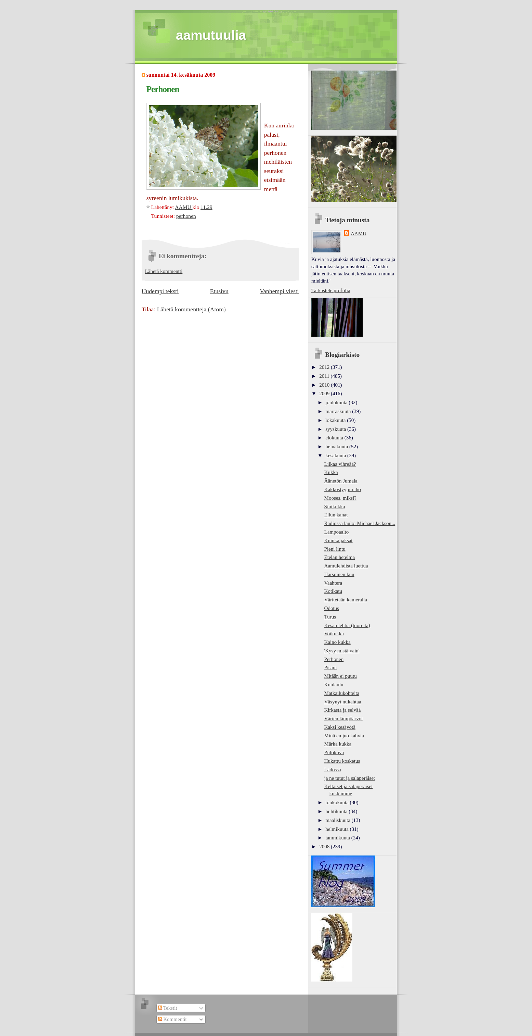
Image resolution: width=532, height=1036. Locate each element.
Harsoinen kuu (339, 574)
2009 (325, 393)
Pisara (330, 667)
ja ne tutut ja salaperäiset (349, 778)
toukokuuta (337, 802)
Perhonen (334, 659)
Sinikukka (334, 506)
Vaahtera (333, 583)
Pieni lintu (335, 549)
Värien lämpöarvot (343, 718)
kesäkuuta (336, 455)
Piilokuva (334, 752)
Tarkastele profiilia (330, 290)
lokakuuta (336, 420)
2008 (325, 846)
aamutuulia (211, 35)
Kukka (331, 472)
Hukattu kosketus (342, 761)
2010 (325, 385)
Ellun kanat (336, 514)
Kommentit (172, 1019)
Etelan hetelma (339, 557)
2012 (325, 367)
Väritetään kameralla (345, 599)
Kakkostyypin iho (342, 489)
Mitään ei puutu (340, 676)
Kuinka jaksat (338, 540)
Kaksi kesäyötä (339, 727)
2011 (324, 376)
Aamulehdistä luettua (346, 566)
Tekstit (167, 1008)
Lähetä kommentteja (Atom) (191, 309)
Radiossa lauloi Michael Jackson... (359, 523)
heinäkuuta (337, 446)
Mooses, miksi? (340, 498)
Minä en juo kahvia (344, 735)
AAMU (358, 233)
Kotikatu (333, 591)
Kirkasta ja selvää (342, 710)
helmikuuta (337, 829)
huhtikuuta (337, 811)
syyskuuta (336, 429)
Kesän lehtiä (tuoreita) (347, 625)
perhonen (186, 216)
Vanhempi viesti (279, 291)
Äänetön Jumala (341, 481)
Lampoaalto (336, 532)
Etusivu (219, 291)
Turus (330, 617)
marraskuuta (338, 411)
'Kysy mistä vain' (342, 650)
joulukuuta (337, 402)
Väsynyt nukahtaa (342, 701)
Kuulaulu (333, 684)
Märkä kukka (338, 744)
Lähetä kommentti (164, 271)
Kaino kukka (337, 642)
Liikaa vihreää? (340, 464)
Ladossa (332, 769)
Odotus (331, 608)
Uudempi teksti (160, 291)
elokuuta (334, 437)
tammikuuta (338, 837)
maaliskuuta (338, 820)
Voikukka (334, 633)
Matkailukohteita (342, 693)
